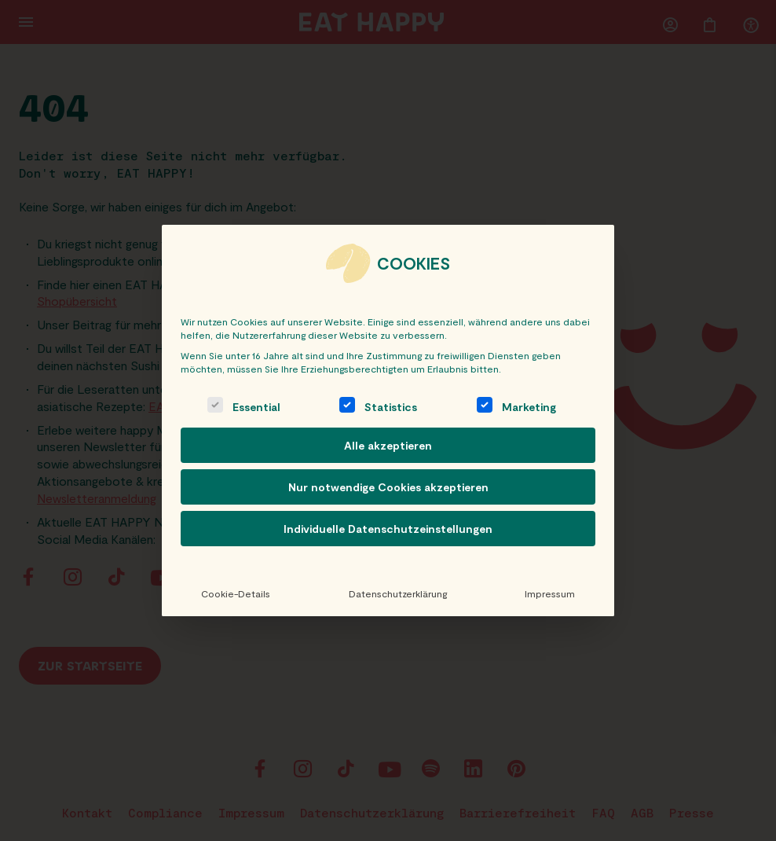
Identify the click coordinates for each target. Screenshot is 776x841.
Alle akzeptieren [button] (388, 445)
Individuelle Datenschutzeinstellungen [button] (388, 528)
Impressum (550, 593)
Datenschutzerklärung (397, 593)
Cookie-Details (235, 593)
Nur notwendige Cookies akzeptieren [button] (388, 487)
